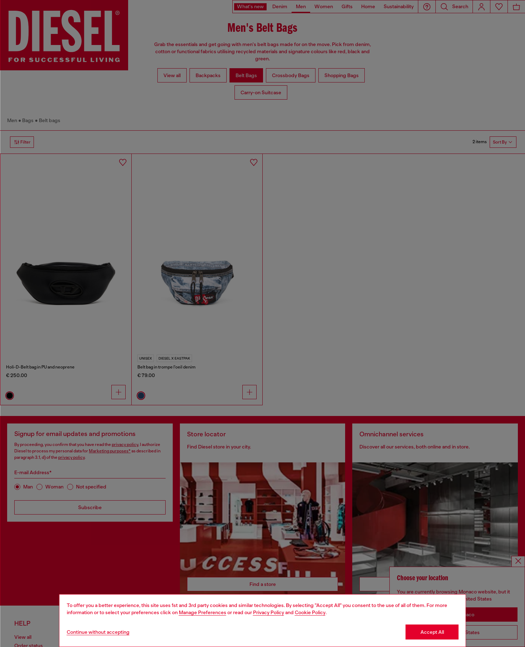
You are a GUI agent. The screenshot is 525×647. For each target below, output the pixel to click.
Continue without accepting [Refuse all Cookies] (98, 632)
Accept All (432, 632)
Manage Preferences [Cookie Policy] (202, 612)
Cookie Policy (310, 612)
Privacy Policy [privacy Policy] (268, 612)
